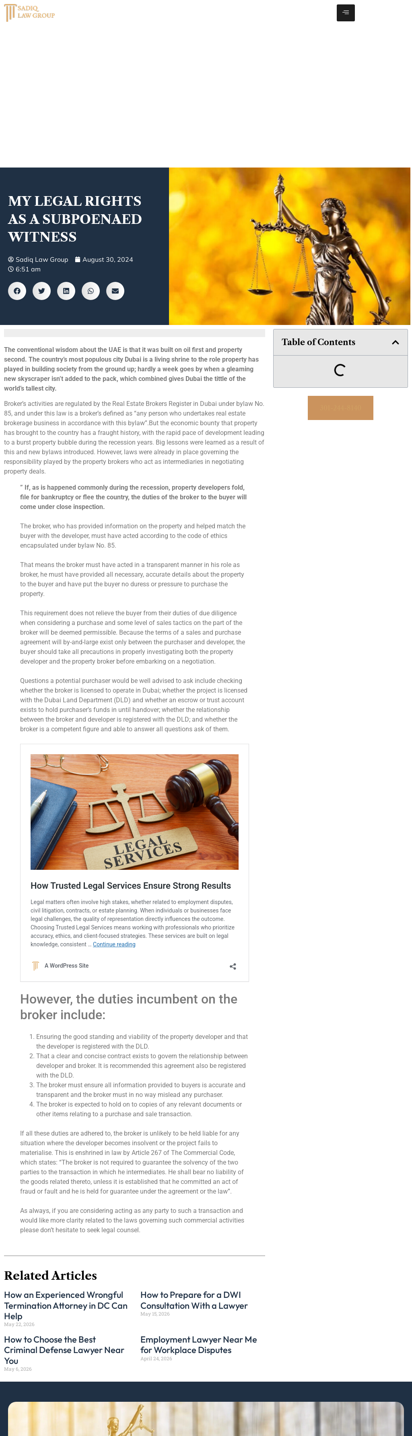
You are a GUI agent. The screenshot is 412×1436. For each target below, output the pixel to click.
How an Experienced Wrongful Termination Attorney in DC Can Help (66, 1305)
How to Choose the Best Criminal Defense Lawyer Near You (64, 1350)
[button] (17, 291)
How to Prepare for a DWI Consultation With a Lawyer (194, 1300)
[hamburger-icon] (346, 12)
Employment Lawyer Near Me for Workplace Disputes (198, 1344)
